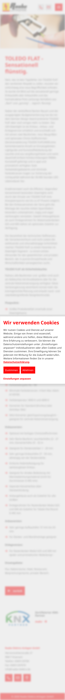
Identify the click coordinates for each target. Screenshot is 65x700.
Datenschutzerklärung (16, 361)
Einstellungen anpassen (17, 378)
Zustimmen (11, 370)
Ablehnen (27, 370)
